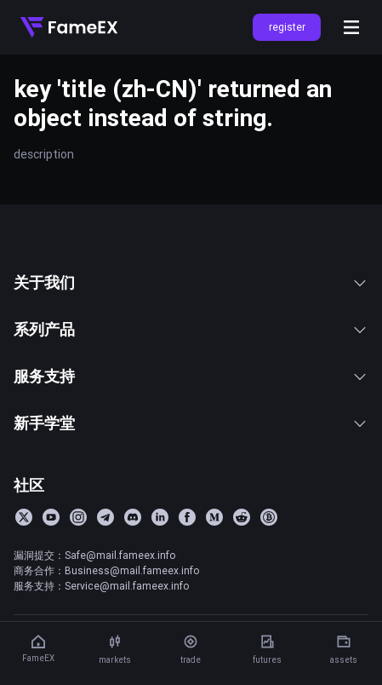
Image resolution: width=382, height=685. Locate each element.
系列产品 (191, 329)
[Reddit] (241, 517)
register (287, 26)
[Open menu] (351, 27)
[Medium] (214, 517)
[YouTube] (51, 517)
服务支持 (191, 376)
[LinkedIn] (160, 517)
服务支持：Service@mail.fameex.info (101, 585)
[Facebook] (187, 517)
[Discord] (133, 517)
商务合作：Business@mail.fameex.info (106, 570)
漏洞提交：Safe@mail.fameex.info (94, 555)
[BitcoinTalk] (269, 517)
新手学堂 (191, 423)
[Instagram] (78, 517)
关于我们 (191, 282)
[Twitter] (24, 517)
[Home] (68, 27)
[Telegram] (105, 517)
